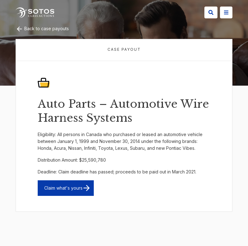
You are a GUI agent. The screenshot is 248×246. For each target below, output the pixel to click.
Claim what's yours (63, 188)
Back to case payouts (42, 28)
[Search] (210, 12)
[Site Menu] (226, 12)
